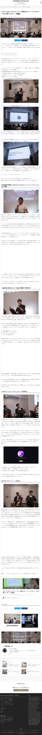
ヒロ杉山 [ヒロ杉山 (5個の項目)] (38, 714)
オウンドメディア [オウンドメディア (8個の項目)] (35, 704)
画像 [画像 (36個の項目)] (29, 722)
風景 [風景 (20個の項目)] (32, 724)
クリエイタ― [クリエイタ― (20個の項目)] (35, 706)
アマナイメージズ (27, 732)
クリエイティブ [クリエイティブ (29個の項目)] (36, 707)
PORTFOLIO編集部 (17, 16)
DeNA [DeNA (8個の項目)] (30, 699)
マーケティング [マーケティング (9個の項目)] (31, 717)
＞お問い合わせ (2, 722)
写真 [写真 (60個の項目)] (29, 719)
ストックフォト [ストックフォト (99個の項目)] (31, 712)
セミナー (9, 16)
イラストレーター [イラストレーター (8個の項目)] (31, 702)
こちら (36, 573)
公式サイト (14, 53)
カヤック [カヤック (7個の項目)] (30, 706)
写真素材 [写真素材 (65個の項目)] (32, 719)
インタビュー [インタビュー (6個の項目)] (37, 702)
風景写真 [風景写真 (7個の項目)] (36, 724)
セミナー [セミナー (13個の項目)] (39, 712)
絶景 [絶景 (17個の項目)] (34, 722)
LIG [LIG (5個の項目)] (38, 699)
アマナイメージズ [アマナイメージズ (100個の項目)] (31, 701)
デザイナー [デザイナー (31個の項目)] (30, 714)
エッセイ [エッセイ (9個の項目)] (30, 704)
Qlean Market (21, 733)
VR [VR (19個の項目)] (40, 699)
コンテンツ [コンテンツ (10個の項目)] (33, 709)
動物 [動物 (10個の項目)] (36, 719)
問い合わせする (21, 690)
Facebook (16, 695)
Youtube (1, 712)
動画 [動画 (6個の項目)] (38, 719)
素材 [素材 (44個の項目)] (32, 722)
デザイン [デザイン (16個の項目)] (34, 714)
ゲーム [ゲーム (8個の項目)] (30, 709)
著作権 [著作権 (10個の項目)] (30, 724)
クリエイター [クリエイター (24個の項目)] (31, 707)
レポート (12, 16)
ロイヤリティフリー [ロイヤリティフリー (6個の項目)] (38, 717)
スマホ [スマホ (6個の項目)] (36, 712)
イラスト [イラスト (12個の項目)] (36, 701)
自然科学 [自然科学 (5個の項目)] (37, 722)
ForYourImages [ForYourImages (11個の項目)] (34, 699)
